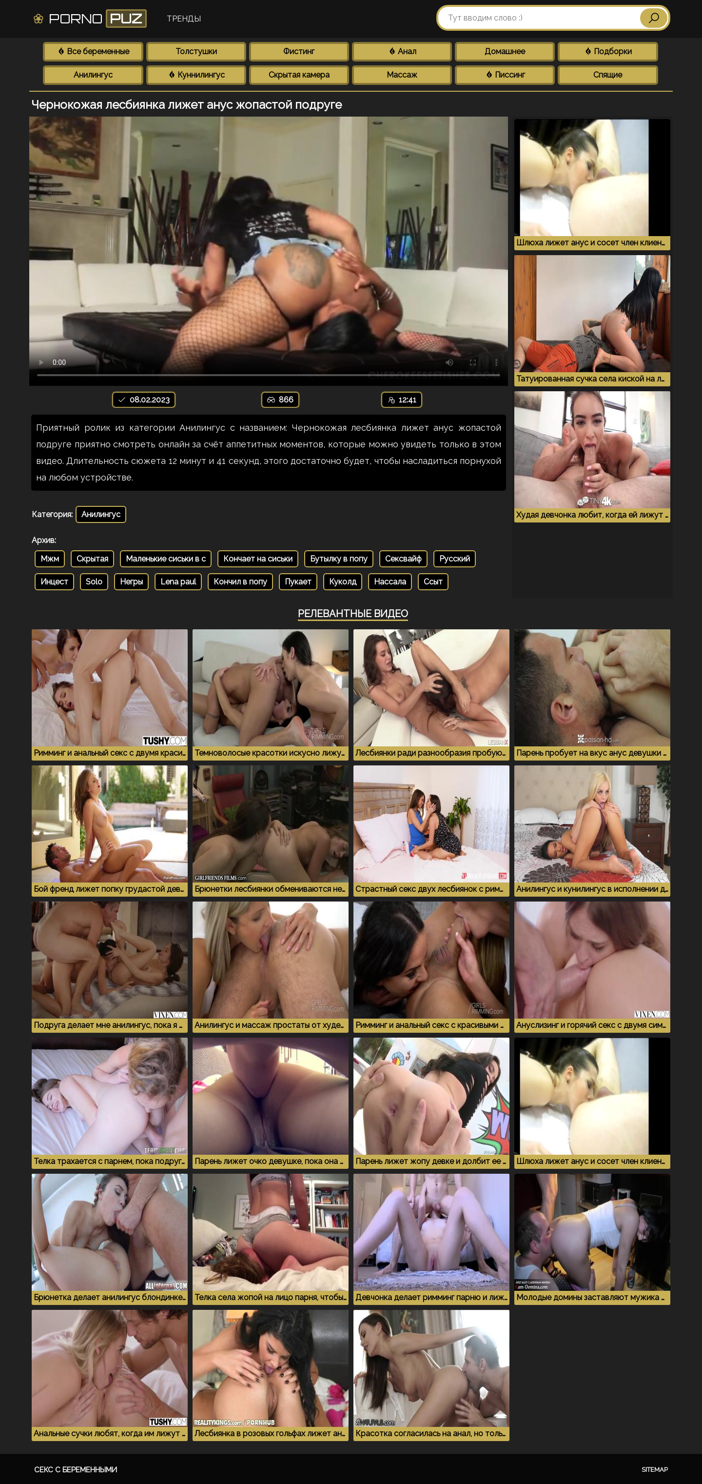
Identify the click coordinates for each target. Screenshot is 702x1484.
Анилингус (93, 75)
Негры (131, 581)
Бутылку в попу (339, 558)
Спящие (607, 75)
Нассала (390, 581)
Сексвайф (403, 558)
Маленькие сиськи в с (166, 558)
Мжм (49, 558)
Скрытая (92, 558)
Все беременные (93, 51)
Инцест (54, 581)
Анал (402, 51)
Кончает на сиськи (257, 558)
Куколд (342, 581)
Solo (94, 581)
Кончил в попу (240, 581)
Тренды (184, 18)
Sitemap (655, 1469)
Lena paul (178, 581)
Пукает (298, 581)
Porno (89, 18)
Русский (454, 558)
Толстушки (196, 51)
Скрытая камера (299, 75)
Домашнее (505, 51)
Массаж (402, 75)
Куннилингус (196, 75)
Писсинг (505, 75)
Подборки (608, 51)
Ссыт (433, 581)
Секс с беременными (75, 1469)
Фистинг (298, 51)
